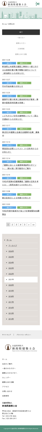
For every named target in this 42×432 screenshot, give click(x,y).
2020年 (11, 285)
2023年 (11, 268)
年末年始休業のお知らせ (12, 86)
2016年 (11, 308)
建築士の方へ (21, 43)
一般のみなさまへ (9, 368)
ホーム (4, 24)
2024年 (11, 263)
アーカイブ (13, 246)
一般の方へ (21, 38)
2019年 (11, 291)
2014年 (11, 319)
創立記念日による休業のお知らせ (16, 198)
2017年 (11, 302)
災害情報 (21, 49)
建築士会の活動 (21, 54)
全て (21, 32)
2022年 (11, 274)
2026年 (11, 251)
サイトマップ (6, 335)
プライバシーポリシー (24, 335)
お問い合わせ (7, 391)
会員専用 (5, 396)
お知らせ (11, 24)
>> (33, 224)
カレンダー (6, 378)
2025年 (11, 257)
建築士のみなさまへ (9, 373)
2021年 (11, 280)
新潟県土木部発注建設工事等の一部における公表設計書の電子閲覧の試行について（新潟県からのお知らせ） (20, 69)
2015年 (11, 313)
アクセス (5, 387)
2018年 (11, 296)
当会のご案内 (7, 364)
